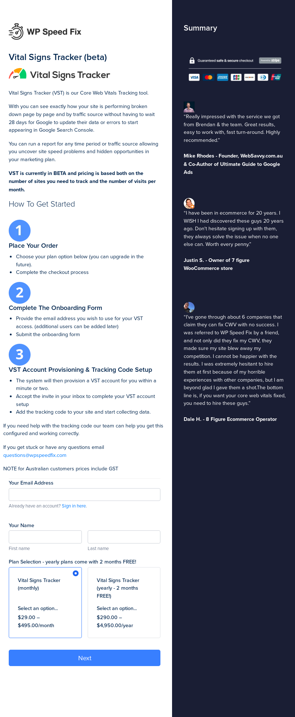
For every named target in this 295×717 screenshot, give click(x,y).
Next (84, 657)
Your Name (21, 525)
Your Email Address (31, 482)
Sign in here (74, 505)
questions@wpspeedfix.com (35, 455)
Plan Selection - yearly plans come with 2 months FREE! (72, 561)
